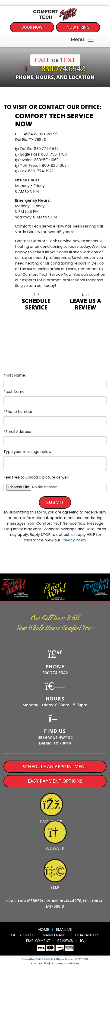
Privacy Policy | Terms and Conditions (55, 963)
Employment (38, 940)
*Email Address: (17, 431)
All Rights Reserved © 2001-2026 (71, 959)
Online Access (44, 959)
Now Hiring (78, 27)
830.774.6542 (63, 69)
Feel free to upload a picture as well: (36, 477)
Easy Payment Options (55, 781)
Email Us (64, 929)
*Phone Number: (18, 411)
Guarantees (87, 935)
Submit (55, 502)
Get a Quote (23, 935)
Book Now (32, 27)
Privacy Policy (73, 540)
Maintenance (55, 935)
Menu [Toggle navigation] (82, 39)
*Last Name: (14, 391)
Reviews (65, 940)
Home (43, 929)
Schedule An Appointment (55, 766)
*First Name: (14, 375)
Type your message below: (27, 451)
